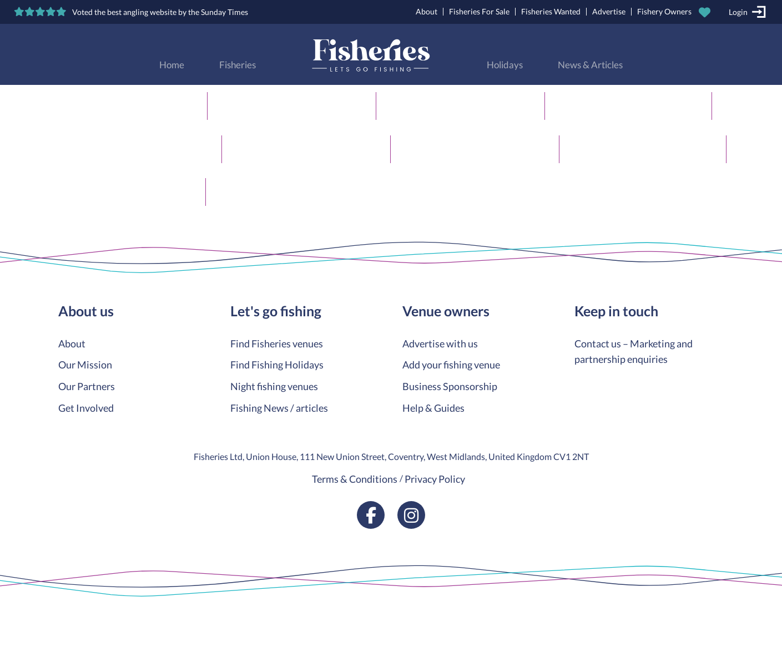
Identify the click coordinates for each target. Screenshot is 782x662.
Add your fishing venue (451, 364)
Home (171, 64)
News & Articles (590, 64)
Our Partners (86, 386)
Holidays (505, 64)
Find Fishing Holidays (277, 364)
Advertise (608, 11)
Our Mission (85, 364)
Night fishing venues (274, 386)
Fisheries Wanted (551, 11)
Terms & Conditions (354, 479)
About (426, 11)
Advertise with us (440, 343)
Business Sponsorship (449, 386)
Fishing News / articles (279, 408)
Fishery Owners (664, 11)
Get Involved (86, 408)
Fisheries (237, 64)
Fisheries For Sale (479, 11)
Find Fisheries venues (276, 343)
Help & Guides (433, 408)
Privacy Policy (435, 479)
